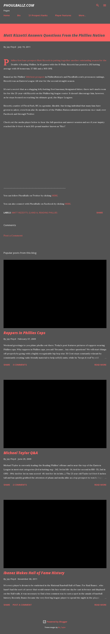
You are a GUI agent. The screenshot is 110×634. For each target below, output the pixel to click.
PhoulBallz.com (19, 5)
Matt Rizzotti (20, 212)
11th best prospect (35, 77)
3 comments (20, 364)
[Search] (97, 5)
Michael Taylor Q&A (21, 452)
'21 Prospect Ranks (37, 15)
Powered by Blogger (55, 621)
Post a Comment (13, 235)
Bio (19, 15)
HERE (55, 195)
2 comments (20, 484)
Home (7, 15)
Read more (100, 364)
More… (82, 15)
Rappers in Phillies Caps (24, 332)
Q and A (33, 212)
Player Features (63, 15)
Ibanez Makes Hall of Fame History (34, 572)
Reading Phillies (48, 212)
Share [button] (99, 212)
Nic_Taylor (61, 627)
